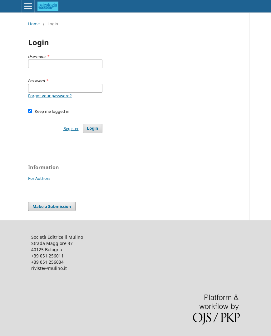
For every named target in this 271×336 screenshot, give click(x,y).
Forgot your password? (50, 95)
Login (92, 128)
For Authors (39, 178)
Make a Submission (51, 206)
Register (71, 128)
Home (34, 23)
